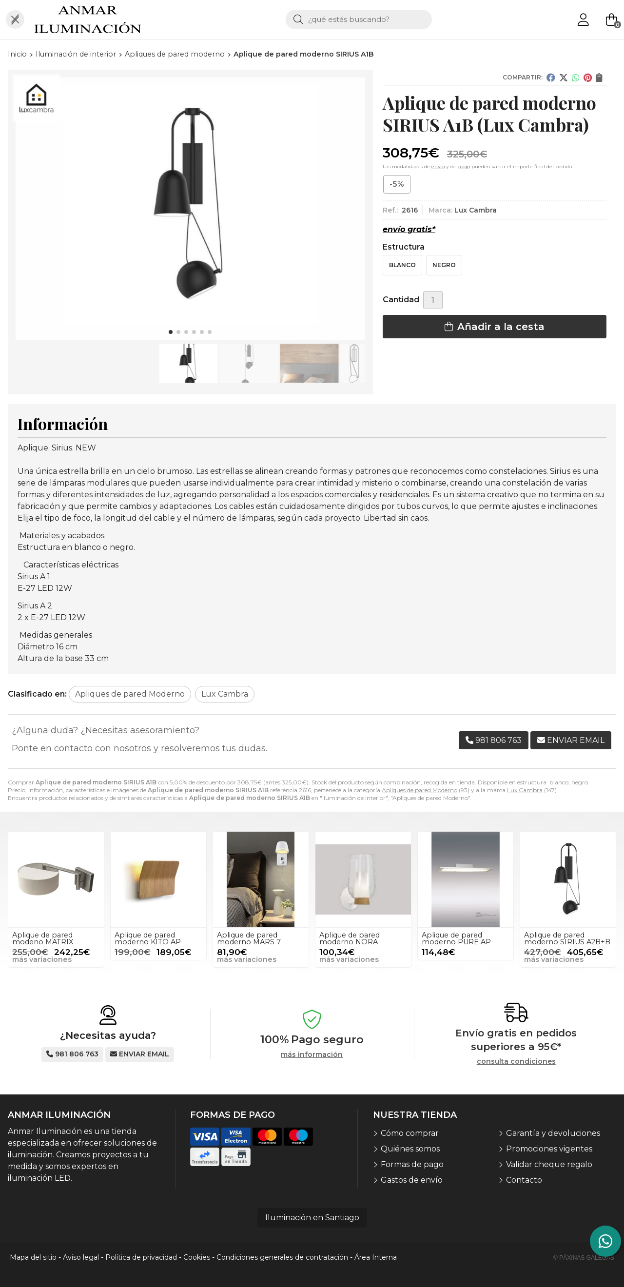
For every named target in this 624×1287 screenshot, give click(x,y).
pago (463, 166)
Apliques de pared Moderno (419, 790)
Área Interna (375, 1257)
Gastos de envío (412, 1180)
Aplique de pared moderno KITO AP (148, 938)
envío (438, 166)
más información (312, 1055)
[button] (171, 332)
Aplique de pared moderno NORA (349, 938)
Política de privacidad (141, 1257)
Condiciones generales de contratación (282, 1257)
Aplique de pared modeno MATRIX (42, 938)
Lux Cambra (525, 790)
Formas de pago (412, 1164)
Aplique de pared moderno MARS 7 (249, 938)
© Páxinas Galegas (583, 1257)
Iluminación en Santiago (312, 1217)
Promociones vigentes (549, 1148)
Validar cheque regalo (549, 1164)
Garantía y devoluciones (553, 1133)
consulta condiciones (516, 1061)
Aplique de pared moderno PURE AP (456, 938)
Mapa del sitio (33, 1257)
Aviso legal (81, 1257)
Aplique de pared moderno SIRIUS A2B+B (567, 938)
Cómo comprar (410, 1133)
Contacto (524, 1180)
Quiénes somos (410, 1148)
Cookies (196, 1257)
